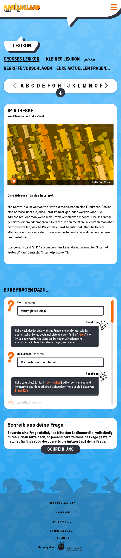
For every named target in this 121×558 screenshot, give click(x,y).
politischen (54, 382)
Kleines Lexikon (63, 59)
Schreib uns (60, 449)
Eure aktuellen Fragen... (83, 68)
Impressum (62, 512)
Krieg (82, 334)
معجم (89, 59)
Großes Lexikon (21, 59)
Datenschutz (62, 521)
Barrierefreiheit (62, 531)
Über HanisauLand (62, 503)
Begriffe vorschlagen (28, 68)
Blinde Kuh (21, 390)
